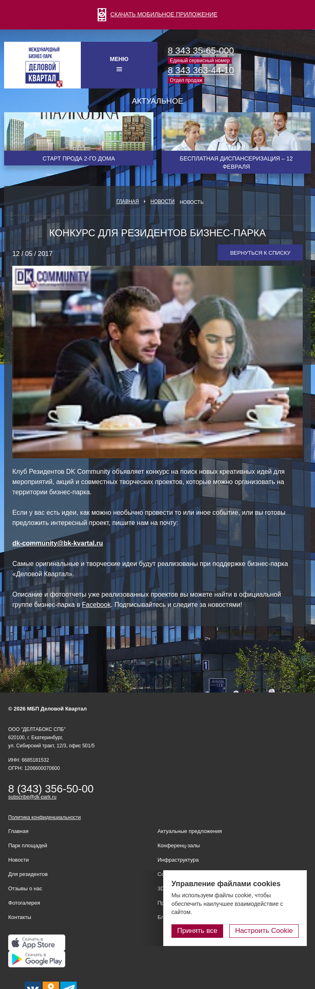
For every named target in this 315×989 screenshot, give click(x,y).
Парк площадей (27, 845)
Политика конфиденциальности (44, 817)
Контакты (19, 917)
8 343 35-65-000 (201, 50)
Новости (163, 201)
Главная (127, 201)
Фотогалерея (24, 903)
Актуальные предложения (190, 831)
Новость (191, 202)
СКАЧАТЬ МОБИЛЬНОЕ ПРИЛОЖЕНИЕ (157, 14)
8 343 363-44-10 (201, 70)
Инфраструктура (178, 860)
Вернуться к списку (260, 253)
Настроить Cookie (264, 931)
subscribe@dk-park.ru (32, 797)
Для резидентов (28, 874)
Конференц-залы (179, 845)
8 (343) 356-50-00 (51, 789)
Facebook (96, 604)
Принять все (197, 931)
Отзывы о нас (25, 888)
